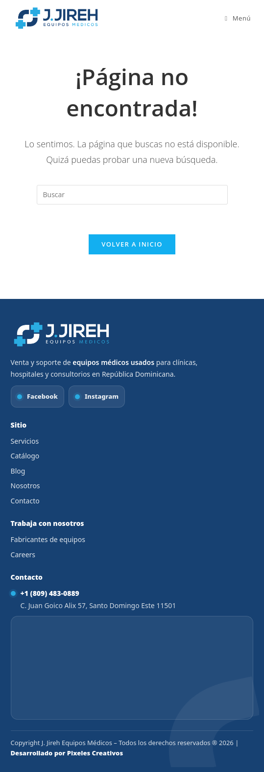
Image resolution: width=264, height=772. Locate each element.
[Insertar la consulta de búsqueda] (132, 194)
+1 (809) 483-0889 (50, 593)
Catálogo (25, 455)
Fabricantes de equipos (48, 539)
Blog (18, 471)
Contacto (25, 500)
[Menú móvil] (238, 18)
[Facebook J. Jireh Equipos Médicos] (37, 397)
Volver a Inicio (131, 244)
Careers (23, 554)
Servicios (25, 441)
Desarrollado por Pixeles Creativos (67, 753)
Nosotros (25, 485)
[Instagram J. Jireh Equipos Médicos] (97, 397)
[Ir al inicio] (62, 334)
